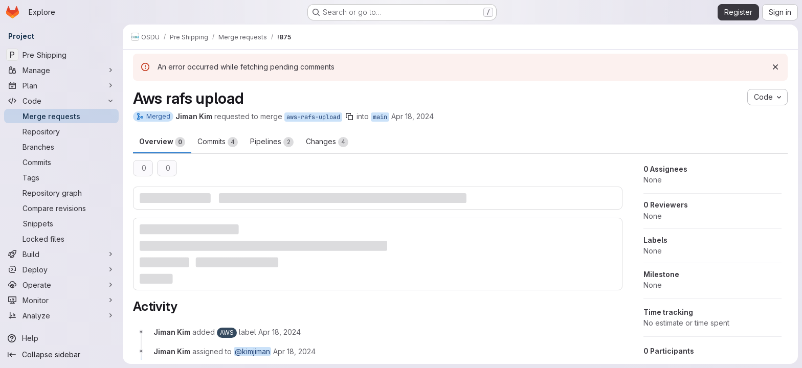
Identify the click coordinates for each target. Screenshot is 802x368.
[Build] (61, 254)
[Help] (61, 338)
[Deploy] (61, 269)
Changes (327, 142)
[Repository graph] (61, 193)
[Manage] (61, 70)
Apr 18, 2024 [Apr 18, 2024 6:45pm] (412, 116)
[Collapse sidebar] (61, 355)
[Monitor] (61, 300)
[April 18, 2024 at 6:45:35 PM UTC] (279, 332)
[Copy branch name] (349, 116)
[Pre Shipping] (61, 55)
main (380, 117)
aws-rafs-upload (313, 117)
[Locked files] (61, 239)
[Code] (61, 101)
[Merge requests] (61, 116)
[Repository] (61, 131)
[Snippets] (61, 223)
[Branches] (61, 147)
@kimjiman (252, 351)
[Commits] (61, 162)
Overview (162, 142)
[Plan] (61, 85)
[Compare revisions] (61, 208)
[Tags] (61, 177)
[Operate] (61, 285)
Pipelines (272, 142)
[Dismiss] (775, 67)
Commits (217, 142)
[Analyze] (61, 315)
